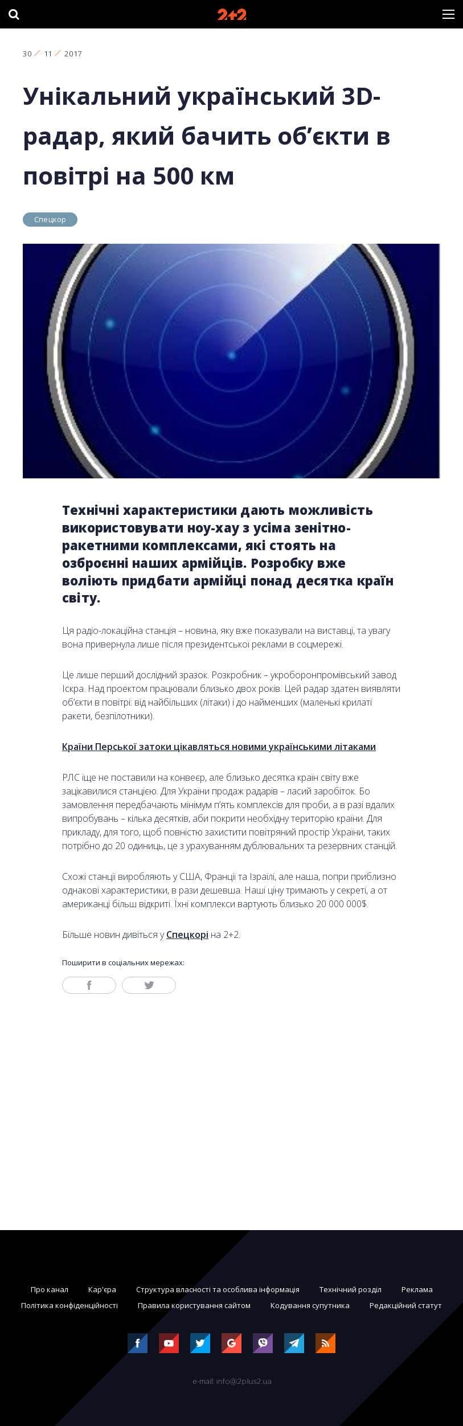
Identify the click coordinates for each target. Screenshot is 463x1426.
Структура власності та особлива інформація (218, 1289)
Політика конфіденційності (69, 1305)
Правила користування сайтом (194, 1305)
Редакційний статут (406, 1305)
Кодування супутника (310, 1305)
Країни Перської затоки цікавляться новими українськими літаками (219, 746)
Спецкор (50, 219)
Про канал (49, 1289)
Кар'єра (102, 1289)
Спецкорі (187, 934)
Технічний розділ (350, 1289)
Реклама (417, 1289)
